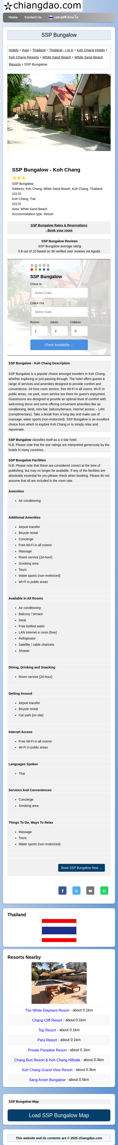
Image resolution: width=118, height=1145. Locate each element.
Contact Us (33, 17)
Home (13, 17)
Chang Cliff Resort (47, 1020)
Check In (36, 284)
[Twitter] (76, 890)
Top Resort (47, 1030)
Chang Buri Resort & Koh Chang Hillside (47, 1060)
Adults (54, 322)
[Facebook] (62, 890)
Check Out (37, 303)
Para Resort (47, 1040)
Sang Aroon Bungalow (47, 1080)
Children (75, 322)
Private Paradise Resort (48, 1050)
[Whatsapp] (104, 890)
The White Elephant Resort (47, 1010)
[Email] (90, 890)
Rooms (35, 322)
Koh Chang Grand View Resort (48, 1070)
